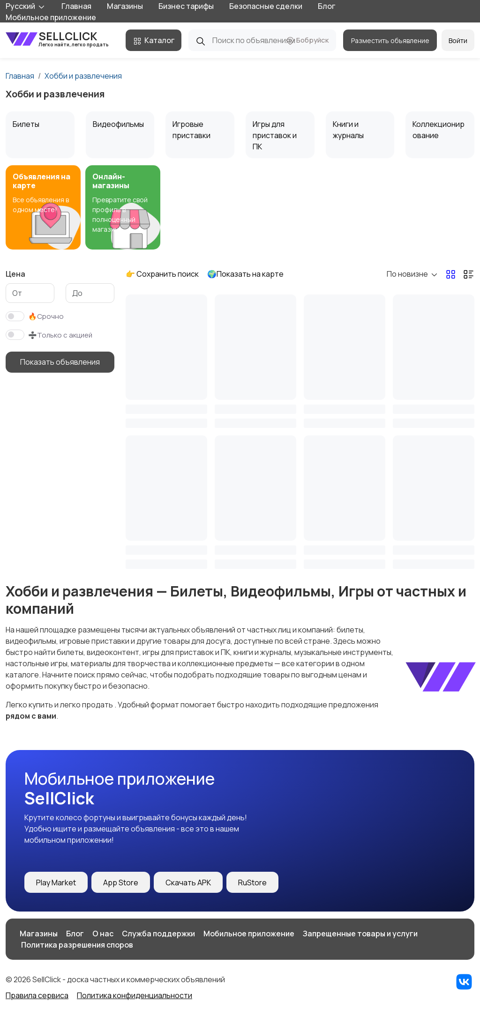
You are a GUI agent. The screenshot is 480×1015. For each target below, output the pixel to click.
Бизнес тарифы (186, 6)
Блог (326, 6)
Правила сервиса (37, 995)
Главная (76, 6)
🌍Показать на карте (245, 274)
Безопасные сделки (265, 6)
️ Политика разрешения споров (76, 945)
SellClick (57, 39)
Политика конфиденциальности (134, 995)
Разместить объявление (390, 40)
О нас (102, 933)
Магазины (125, 6)
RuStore (252, 882)
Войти (458, 40)
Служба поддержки (158, 933)
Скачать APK (188, 882)
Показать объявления (60, 362)
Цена (15, 274)
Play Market (56, 882)
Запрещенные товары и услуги (360, 933)
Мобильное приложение (51, 17)
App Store (120, 882)
